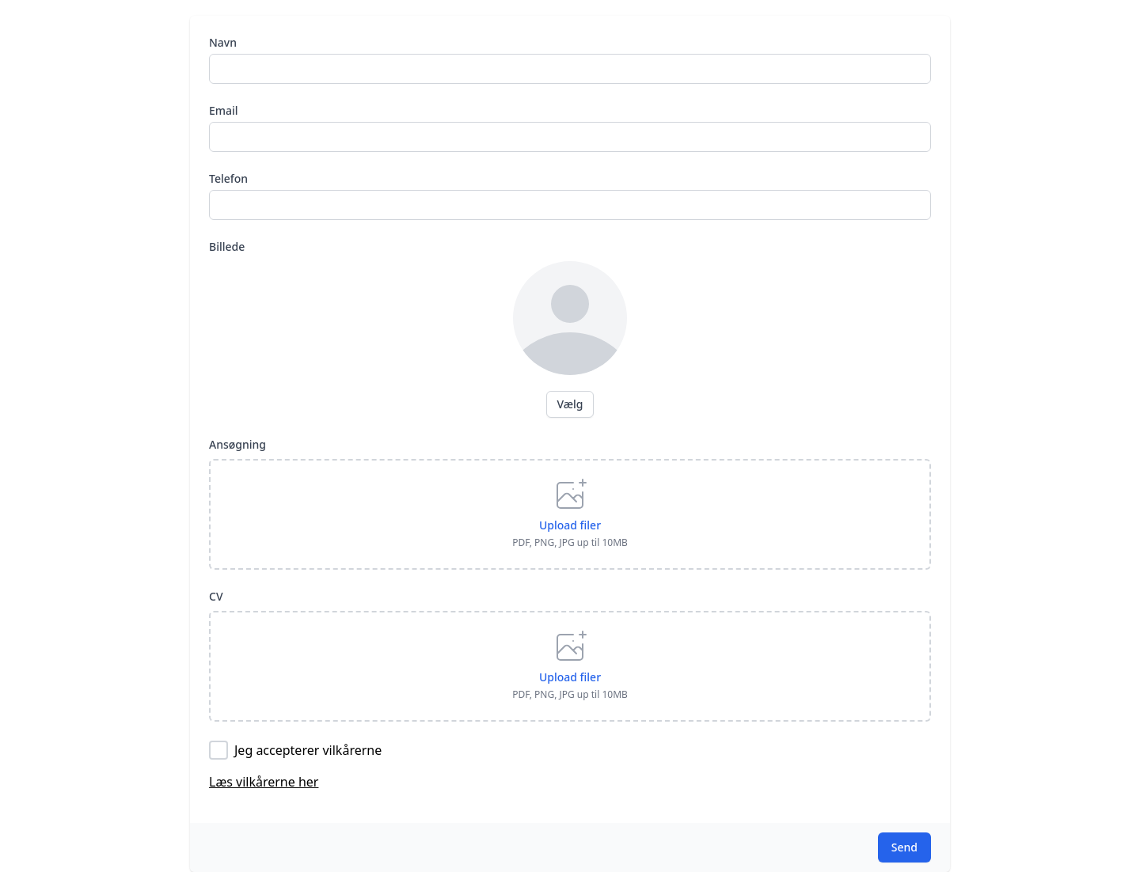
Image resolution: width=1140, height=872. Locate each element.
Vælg (570, 403)
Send (904, 847)
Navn (223, 42)
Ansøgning (237, 444)
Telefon (228, 178)
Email (223, 110)
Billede (227, 246)
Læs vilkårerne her (263, 781)
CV (216, 596)
